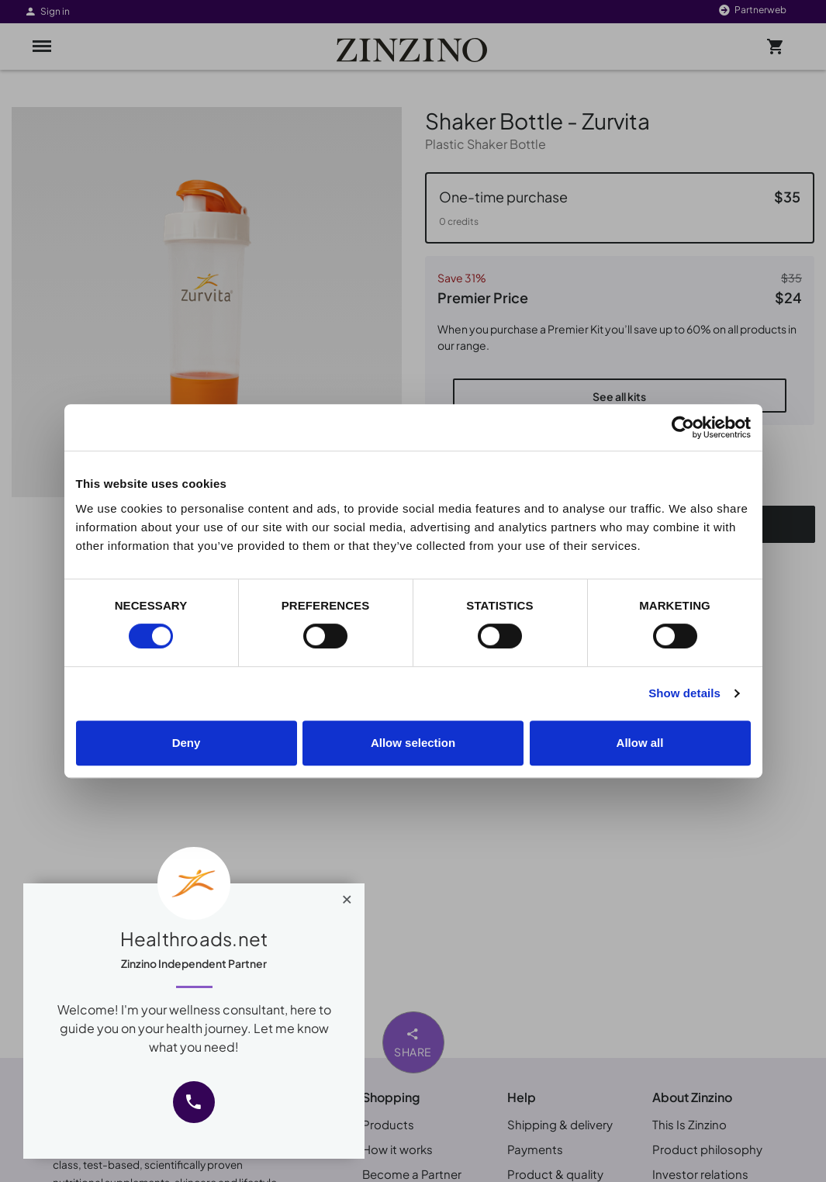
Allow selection (413, 742)
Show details (684, 693)
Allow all (640, 742)
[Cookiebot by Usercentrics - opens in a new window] (683, 427)
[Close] (347, 895)
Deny (186, 742)
